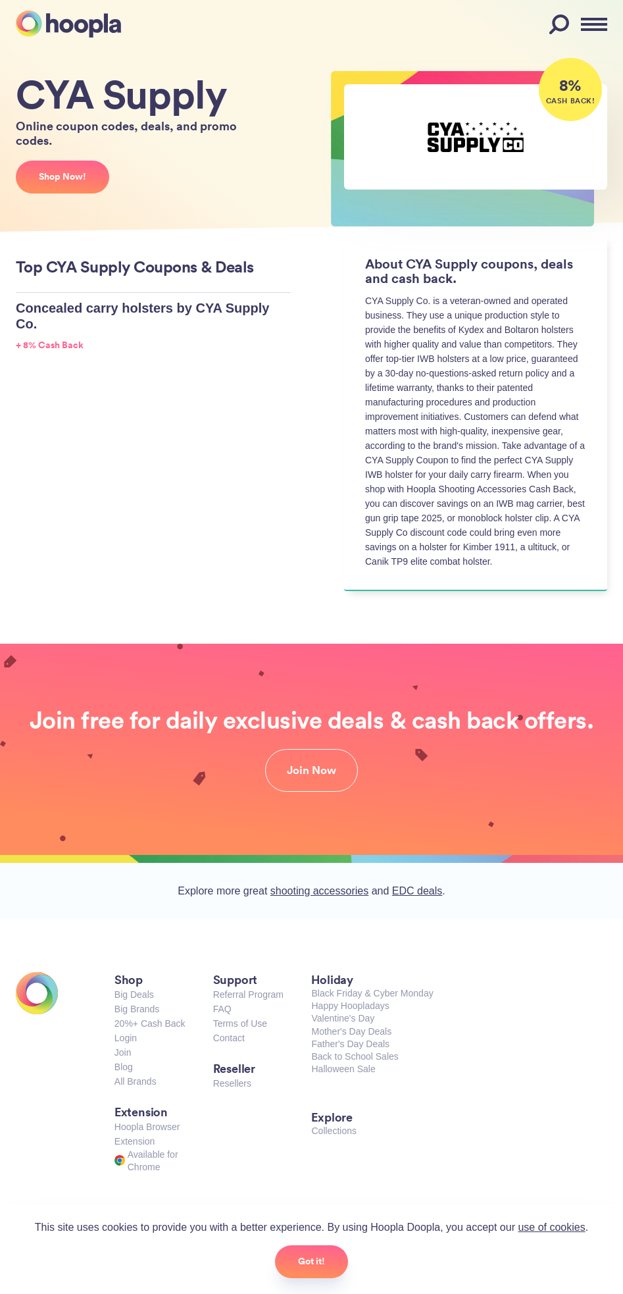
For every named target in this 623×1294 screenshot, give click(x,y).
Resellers (232, 1083)
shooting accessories (319, 890)
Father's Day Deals (350, 1044)
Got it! (311, 1261)
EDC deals (417, 890)
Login (125, 1038)
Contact (229, 1038)
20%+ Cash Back (150, 1023)
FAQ (222, 1009)
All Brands (135, 1081)
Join (123, 1052)
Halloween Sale (343, 1069)
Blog (123, 1067)
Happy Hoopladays (350, 1005)
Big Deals (134, 994)
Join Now (311, 770)
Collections (333, 1131)
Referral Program (248, 994)
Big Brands (136, 1009)
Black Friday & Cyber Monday (372, 993)
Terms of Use (240, 1023)
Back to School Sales (354, 1056)
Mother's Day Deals (351, 1031)
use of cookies (551, 1227)
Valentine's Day (342, 1018)
